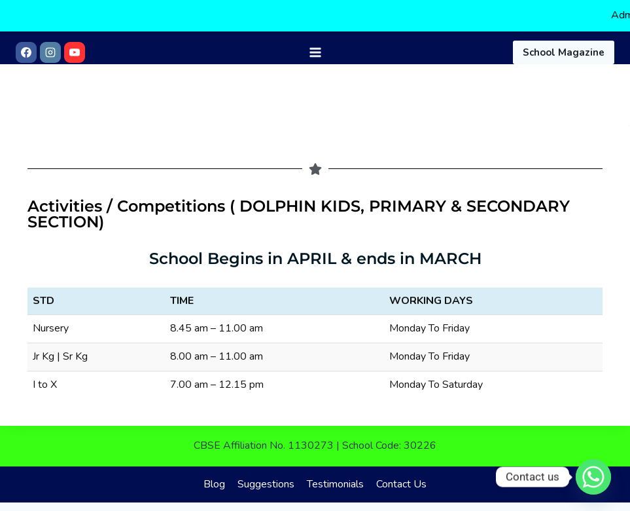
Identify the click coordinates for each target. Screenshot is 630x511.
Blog (214, 474)
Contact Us (401, 474)
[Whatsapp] (593, 477)
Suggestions (265, 474)
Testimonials (335, 474)
